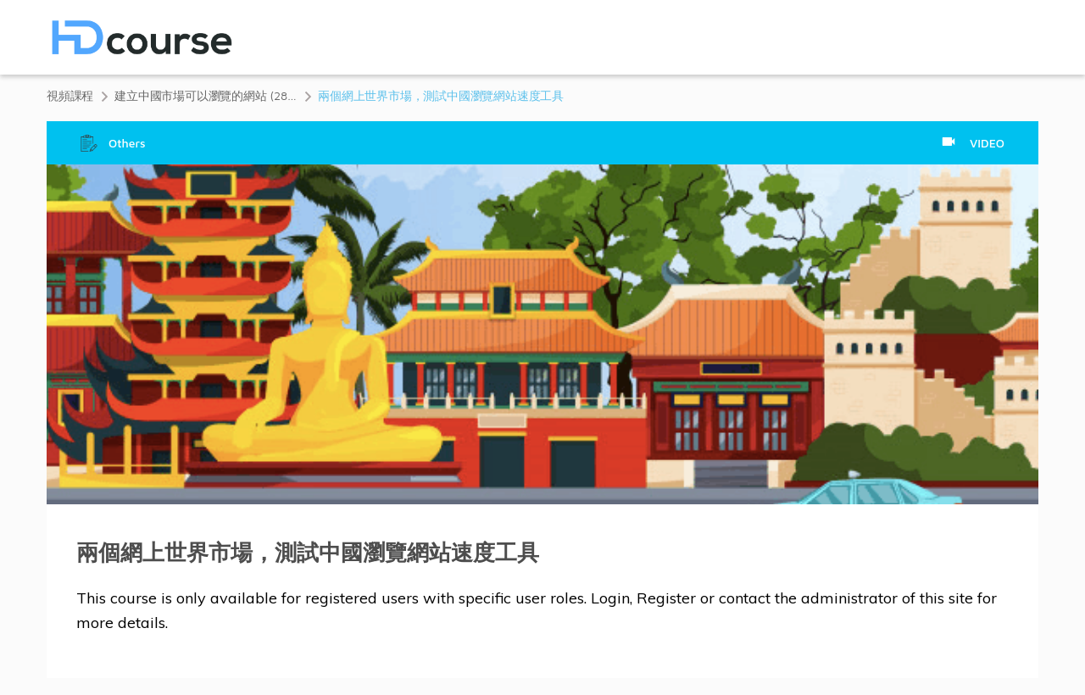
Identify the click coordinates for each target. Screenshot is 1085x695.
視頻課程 (70, 95)
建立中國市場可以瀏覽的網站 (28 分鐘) (205, 95)
